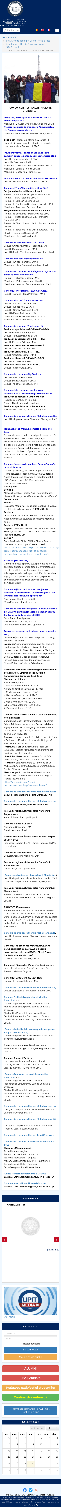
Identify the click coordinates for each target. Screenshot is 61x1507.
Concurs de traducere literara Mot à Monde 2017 (30, 801)
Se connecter (30, 1349)
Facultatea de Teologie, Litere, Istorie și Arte (27, 40)
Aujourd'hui (37, 1428)
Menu (57, 30)
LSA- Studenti (12, 47)
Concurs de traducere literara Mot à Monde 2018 (30, 791)
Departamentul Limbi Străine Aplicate (24, 44)
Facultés (12, 37)
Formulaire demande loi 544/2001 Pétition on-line (31, 1410)
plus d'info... (53, 1249)
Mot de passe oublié (30, 1357)
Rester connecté (30, 1343)
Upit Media (9, 1316)
